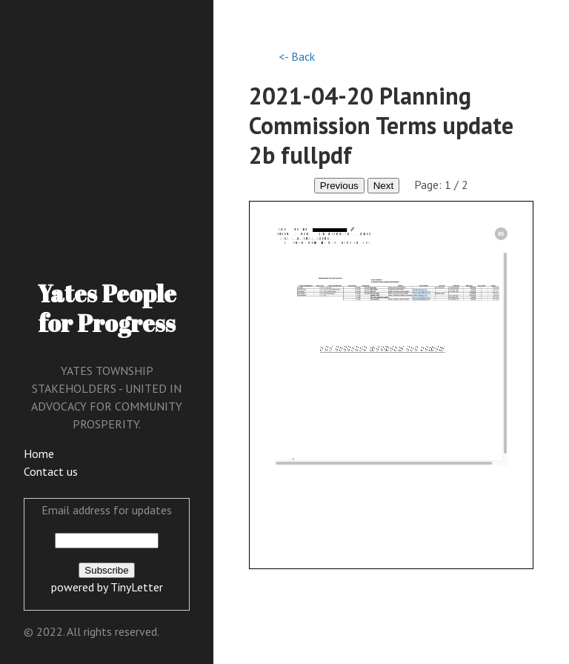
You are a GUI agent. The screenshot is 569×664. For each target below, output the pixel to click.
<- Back (297, 56)
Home (39, 453)
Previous (339, 185)
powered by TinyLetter (107, 587)
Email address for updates (106, 509)
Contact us (51, 471)
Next (383, 185)
